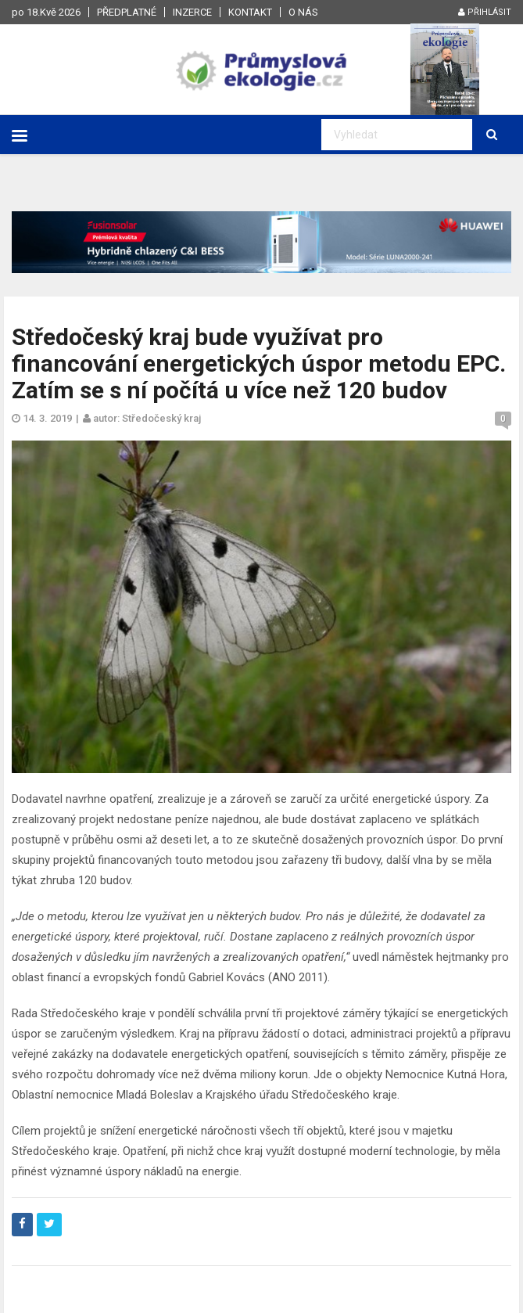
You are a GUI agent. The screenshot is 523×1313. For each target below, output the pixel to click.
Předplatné (126, 12)
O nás (303, 12)
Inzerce (192, 12)
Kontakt (250, 12)
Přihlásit (484, 12)
